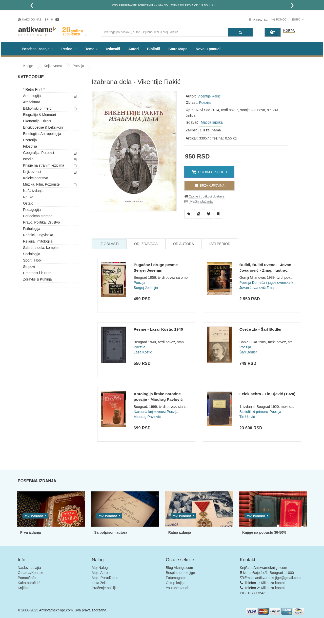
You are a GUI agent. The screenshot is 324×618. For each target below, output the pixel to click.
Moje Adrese (102, 573)
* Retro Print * (34, 89)
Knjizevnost (53, 66)
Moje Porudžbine (105, 578)
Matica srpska (211, 122)
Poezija (78, 66)
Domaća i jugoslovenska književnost (280, 283)
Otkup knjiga (176, 583)
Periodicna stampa (37, 216)
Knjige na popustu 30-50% (264, 532)
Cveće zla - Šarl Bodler (260, 329)
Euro (297, 19)
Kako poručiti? (29, 583)
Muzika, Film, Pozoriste (41, 184)
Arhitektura (31, 102)
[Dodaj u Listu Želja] (188, 214)
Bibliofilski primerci (37, 108)
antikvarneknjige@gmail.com (277, 578)
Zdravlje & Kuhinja (37, 279)
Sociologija (31, 254)
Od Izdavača (146, 244)
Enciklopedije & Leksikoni (43, 127)
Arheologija (32, 96)
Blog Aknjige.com (179, 568)
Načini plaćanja (201, 201)
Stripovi (29, 267)
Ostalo (28, 203)
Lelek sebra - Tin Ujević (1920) (267, 394)
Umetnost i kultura (37, 273)
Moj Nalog (100, 568)
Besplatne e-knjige (180, 573)
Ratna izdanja (179, 532)
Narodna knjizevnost (150, 412)
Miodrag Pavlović (147, 417)
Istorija (28, 159)
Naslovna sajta (29, 568)
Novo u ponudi (208, 49)
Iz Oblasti (109, 244)
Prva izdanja (30, 532)
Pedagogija (32, 210)
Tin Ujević (247, 417)
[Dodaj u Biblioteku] (198, 214)
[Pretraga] (240, 32)
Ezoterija (30, 140)
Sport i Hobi (32, 260)
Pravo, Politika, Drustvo (41, 222)
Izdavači (113, 49)
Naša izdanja (33, 191)
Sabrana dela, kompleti (41, 248)
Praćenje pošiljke (105, 588)
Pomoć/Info (27, 578)
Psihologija (31, 229)
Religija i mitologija (37, 241)
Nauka (28, 197)
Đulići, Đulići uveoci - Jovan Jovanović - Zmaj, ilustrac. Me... (265, 270)
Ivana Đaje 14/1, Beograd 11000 (268, 573)
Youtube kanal (177, 588)
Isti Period (219, 244)
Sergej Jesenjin (146, 288)
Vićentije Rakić (209, 96)
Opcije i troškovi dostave (206, 196)
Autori (133, 49)
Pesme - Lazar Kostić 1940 (158, 329)
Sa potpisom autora (110, 532)
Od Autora (183, 244)
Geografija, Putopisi (38, 153)
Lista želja (100, 583)
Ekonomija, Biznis (37, 121)
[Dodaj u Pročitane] (218, 214)
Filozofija (30, 146)
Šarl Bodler (248, 352)
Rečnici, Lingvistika (38, 235)
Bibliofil (153, 49)
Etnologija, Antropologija (42, 134)
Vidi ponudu (34, 515)
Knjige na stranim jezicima (43, 165)
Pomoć (281, 19)
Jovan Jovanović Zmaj (257, 288)
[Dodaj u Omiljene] (208, 214)
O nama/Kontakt (30, 573)
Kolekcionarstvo (35, 178)
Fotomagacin (176, 578)
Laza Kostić (143, 352)
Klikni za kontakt (274, 583)
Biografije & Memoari (39, 115)
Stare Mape (177, 49)
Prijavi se (260, 19)
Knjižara (24, 588)
